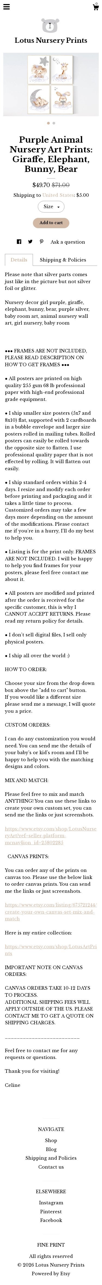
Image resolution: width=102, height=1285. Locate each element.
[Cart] (96, 8)
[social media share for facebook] (20, 242)
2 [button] (53, 123)
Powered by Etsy (51, 1273)
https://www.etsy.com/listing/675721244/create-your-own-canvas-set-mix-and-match (51, 911)
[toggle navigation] (6, 6)
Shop (51, 1140)
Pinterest (51, 1211)
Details (19, 260)
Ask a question (68, 242)
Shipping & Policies (63, 260)
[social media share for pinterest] (42, 242)
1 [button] (48, 123)
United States (58, 195)
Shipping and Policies (51, 1158)
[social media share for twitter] (31, 242)
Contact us (51, 1167)
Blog (51, 1149)
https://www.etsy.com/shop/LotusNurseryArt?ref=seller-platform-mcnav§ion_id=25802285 (51, 835)
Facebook (51, 1220)
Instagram (51, 1202)
